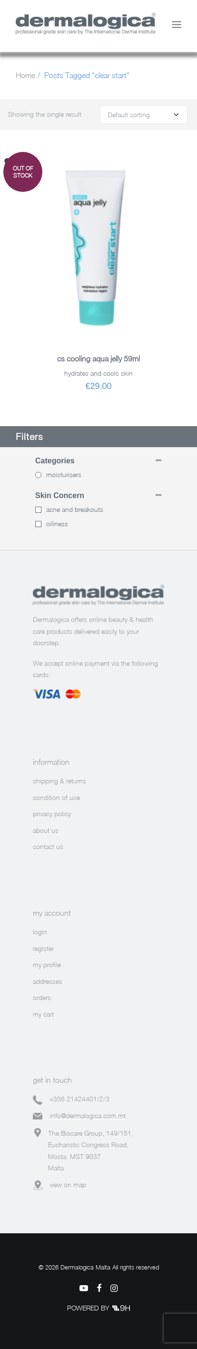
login (40, 932)
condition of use (56, 797)
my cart (43, 1014)
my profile (47, 964)
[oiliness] (38, 524)
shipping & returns (59, 781)
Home (25, 75)
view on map (67, 1184)
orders (42, 997)
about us (46, 830)
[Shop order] (143, 114)
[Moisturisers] (38, 475)
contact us (48, 846)
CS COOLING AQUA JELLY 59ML (98, 358)
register (43, 948)
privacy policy (52, 813)
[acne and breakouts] (38, 510)
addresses (47, 981)
